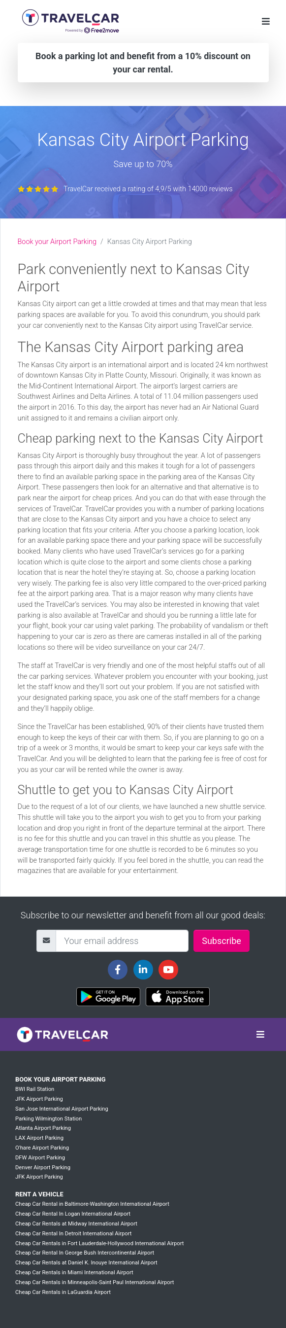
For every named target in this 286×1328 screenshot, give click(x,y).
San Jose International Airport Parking (61, 1109)
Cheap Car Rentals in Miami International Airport (74, 1272)
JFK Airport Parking (39, 1099)
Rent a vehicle (39, 1194)
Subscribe (221, 941)
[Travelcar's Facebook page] (117, 969)
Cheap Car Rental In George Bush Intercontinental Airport (84, 1253)
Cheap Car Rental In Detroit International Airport (73, 1233)
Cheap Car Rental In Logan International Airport (72, 1214)
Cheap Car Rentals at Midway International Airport (76, 1224)
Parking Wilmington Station (48, 1119)
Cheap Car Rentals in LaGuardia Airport (63, 1292)
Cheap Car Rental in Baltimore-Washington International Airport (92, 1204)
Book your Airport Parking (57, 242)
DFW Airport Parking (40, 1157)
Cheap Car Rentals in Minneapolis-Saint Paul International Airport (94, 1282)
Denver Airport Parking (42, 1167)
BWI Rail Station (34, 1089)
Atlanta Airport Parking (43, 1128)
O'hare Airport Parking (42, 1148)
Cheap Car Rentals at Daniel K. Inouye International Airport (86, 1262)
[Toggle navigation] (265, 21)
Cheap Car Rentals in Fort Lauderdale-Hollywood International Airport (99, 1243)
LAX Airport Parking (39, 1138)
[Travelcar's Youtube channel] (168, 969)
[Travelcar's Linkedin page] (143, 969)
